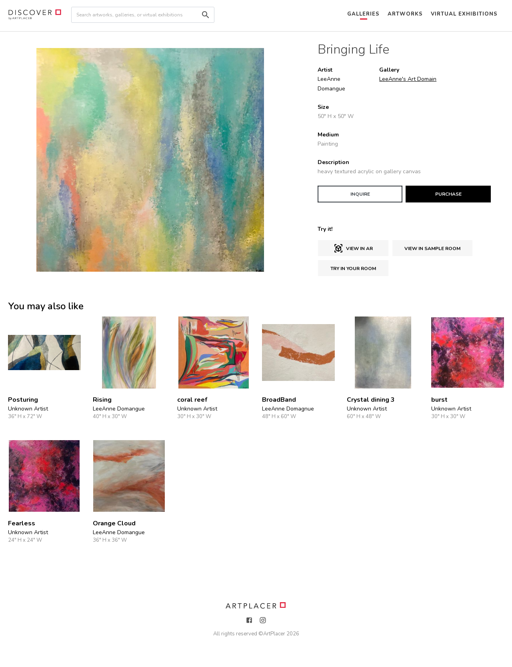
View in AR (353, 248)
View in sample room (432, 248)
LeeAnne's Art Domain (407, 79)
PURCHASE (448, 194)
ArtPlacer (274, 633)
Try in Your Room (353, 268)
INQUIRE (360, 194)
